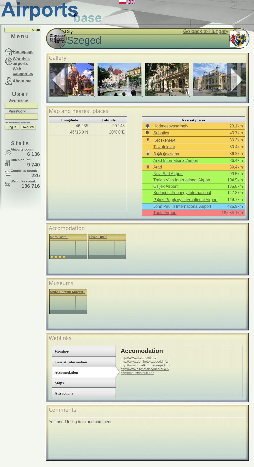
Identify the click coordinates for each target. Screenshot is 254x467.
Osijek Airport (165, 186)
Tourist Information (71, 362)
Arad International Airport (175, 160)
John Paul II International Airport (182, 206)
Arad (157, 167)
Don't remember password (17, 123)
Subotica (161, 133)
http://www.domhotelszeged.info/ (144, 361)
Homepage (23, 51)
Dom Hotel (59, 237)
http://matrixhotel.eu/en (137, 373)
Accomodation (66, 372)
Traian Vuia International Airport (181, 180)
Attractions (64, 393)
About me (22, 81)
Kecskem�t (164, 140)
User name (18, 100)
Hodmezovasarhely (170, 126)
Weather (62, 352)
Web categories (23, 71)
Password (17, 111)
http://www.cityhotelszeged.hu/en (145, 369)
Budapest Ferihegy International (182, 193)
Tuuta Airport (165, 213)
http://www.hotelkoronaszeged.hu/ (145, 365)
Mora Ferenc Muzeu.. (67, 292)
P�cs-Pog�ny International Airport (185, 200)
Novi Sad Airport (168, 174)
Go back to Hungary (205, 31)
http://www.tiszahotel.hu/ (138, 358)
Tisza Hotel (98, 237)
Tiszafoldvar (164, 147)
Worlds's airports (21, 61)
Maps (59, 383)
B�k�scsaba (166, 154)
